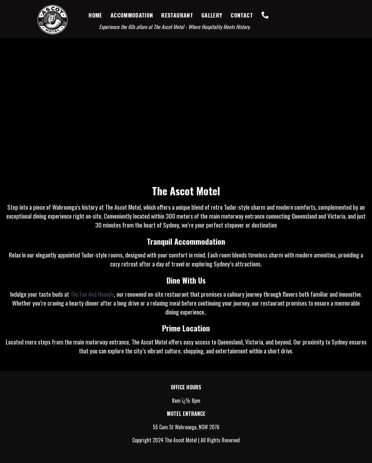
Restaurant (177, 15)
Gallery (211, 15)
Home (95, 15)
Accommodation (132, 15)
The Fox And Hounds (92, 294)
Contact (242, 15)
